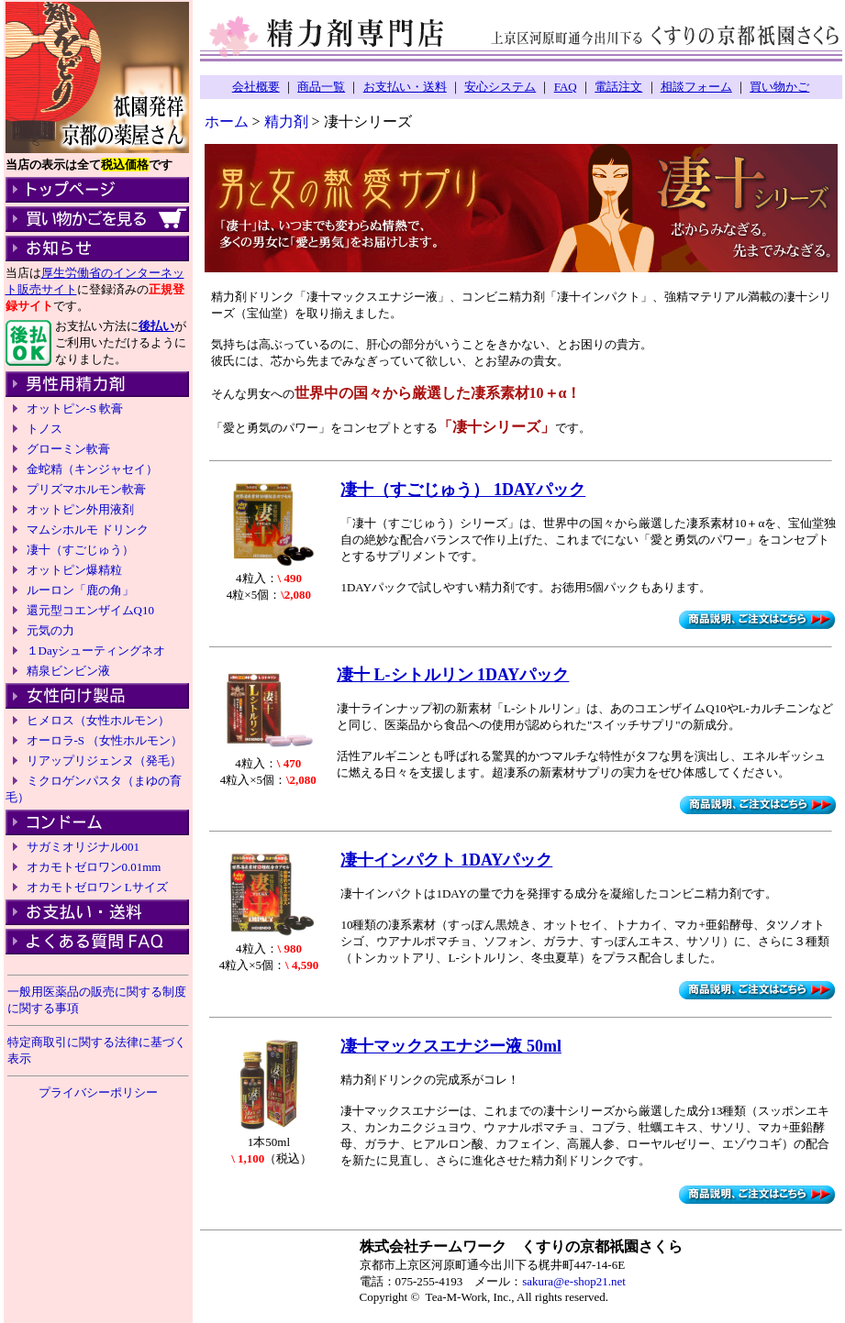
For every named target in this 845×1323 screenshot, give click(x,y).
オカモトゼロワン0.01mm (94, 867)
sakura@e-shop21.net (574, 1281)
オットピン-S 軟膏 (75, 408)
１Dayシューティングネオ (96, 650)
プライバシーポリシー (98, 1092)
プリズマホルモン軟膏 (86, 489)
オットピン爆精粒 (74, 570)
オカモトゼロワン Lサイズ (97, 887)
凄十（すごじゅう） (80, 550)
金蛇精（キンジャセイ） (92, 469)
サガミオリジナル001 (83, 847)
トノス (44, 428)
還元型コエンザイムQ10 (90, 610)
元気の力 (50, 630)
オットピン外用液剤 (80, 509)
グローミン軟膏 (68, 449)
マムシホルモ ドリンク (88, 529)
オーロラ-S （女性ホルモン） (105, 740)
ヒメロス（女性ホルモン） (98, 720)
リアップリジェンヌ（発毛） (104, 760)
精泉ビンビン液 (68, 671)
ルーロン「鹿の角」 (80, 590)
